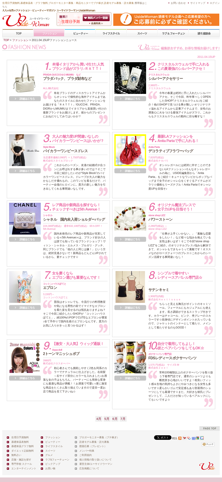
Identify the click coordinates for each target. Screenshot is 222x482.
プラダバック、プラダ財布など (67, 77)
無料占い (16, 455)
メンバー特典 (86, 450)
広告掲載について (89, 468)
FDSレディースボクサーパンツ (172, 356)
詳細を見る (25, 98)
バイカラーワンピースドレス (65, 149)
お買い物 (50, 468)
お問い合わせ (178, 3)
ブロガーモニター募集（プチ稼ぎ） (99, 437)
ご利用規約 (85, 455)
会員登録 (97, 17)
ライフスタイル (111, 33)
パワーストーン (160, 217)
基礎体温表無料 (20, 441)
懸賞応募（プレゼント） (93, 446)
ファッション (49, 33)
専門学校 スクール (21, 463)
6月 (115, 419)
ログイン (215, 3)
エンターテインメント (23, 468)
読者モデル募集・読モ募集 (94, 441)
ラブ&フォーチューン (173, 33)
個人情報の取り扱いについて (95, 459)
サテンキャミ (158, 290)
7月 (123, 419)
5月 (107, 419)
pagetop (209, 428)
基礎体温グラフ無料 (22, 446)
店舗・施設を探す (21, 459)
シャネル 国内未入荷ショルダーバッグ (74, 217)
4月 (98, 419)
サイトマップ (197, 3)
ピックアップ (52, 463)
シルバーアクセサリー (165, 77)
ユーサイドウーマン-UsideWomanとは (97, 23)
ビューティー (80, 33)
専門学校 (204, 33)
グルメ (49, 455)
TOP (18, 33)
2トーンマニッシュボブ (61, 352)
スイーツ (142, 33)
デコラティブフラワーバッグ (170, 149)
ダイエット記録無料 (22, 450)
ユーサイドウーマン (101, 463)
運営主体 (84, 463)
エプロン (54, 286)
